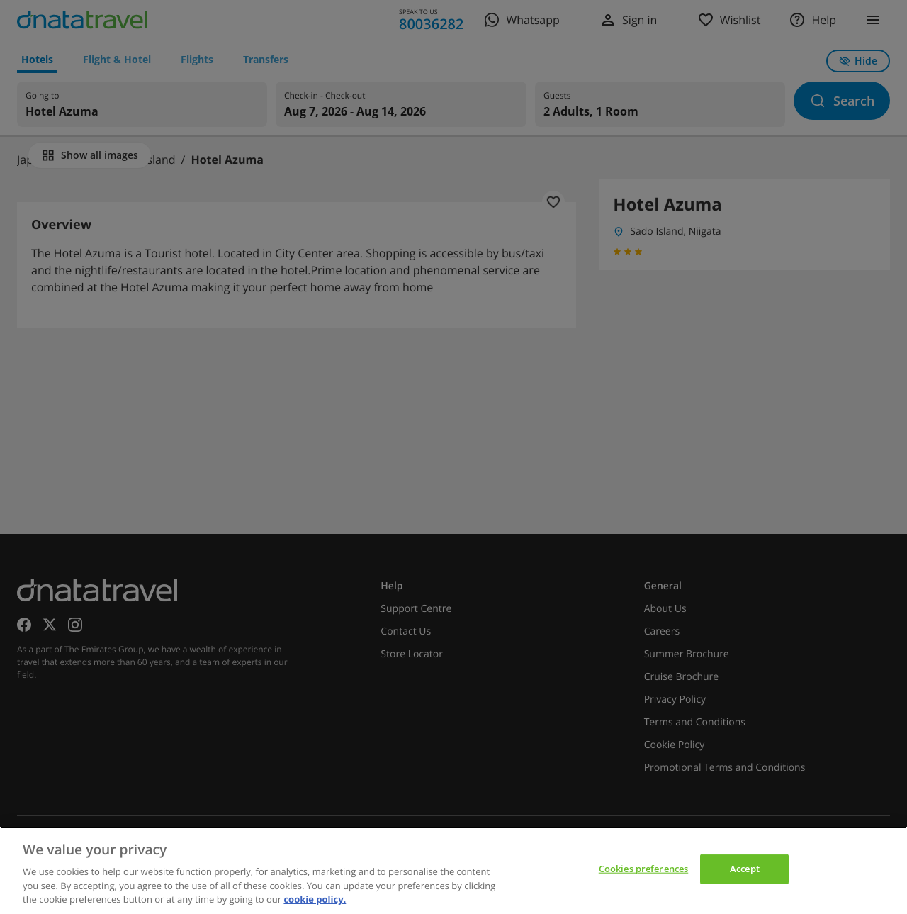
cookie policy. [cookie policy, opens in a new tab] (314, 899)
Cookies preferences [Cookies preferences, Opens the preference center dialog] (643, 868)
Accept (745, 868)
